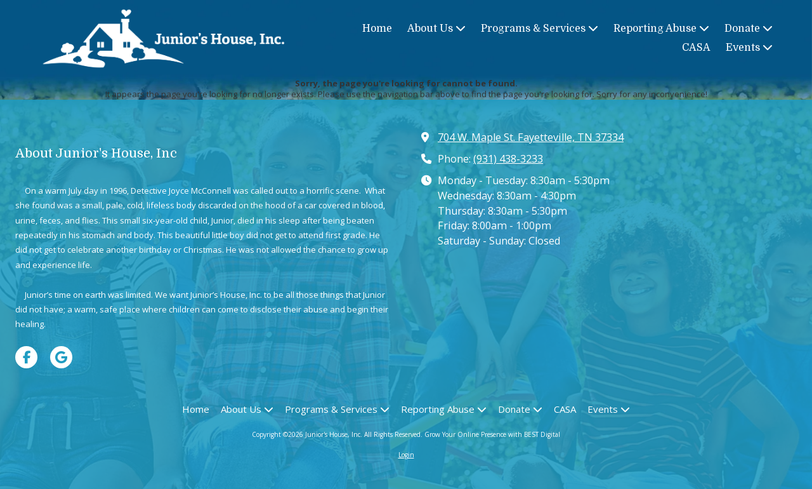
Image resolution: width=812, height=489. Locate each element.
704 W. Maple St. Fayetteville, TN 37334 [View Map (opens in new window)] (531, 137)
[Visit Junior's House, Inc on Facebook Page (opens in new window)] (26, 357)
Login (406, 454)
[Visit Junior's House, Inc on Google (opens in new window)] (61, 357)
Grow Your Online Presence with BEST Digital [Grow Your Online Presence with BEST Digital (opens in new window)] (492, 434)
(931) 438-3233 (508, 159)
